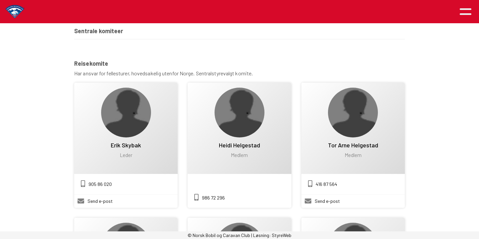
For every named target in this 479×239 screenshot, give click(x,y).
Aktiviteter (169, 12)
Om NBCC (213, 12)
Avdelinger (310, 12)
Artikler (129, 12)
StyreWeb (281, 235)
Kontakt (350, 12)
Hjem (100, 12)
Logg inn (390, 12)
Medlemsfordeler (261, 12)
